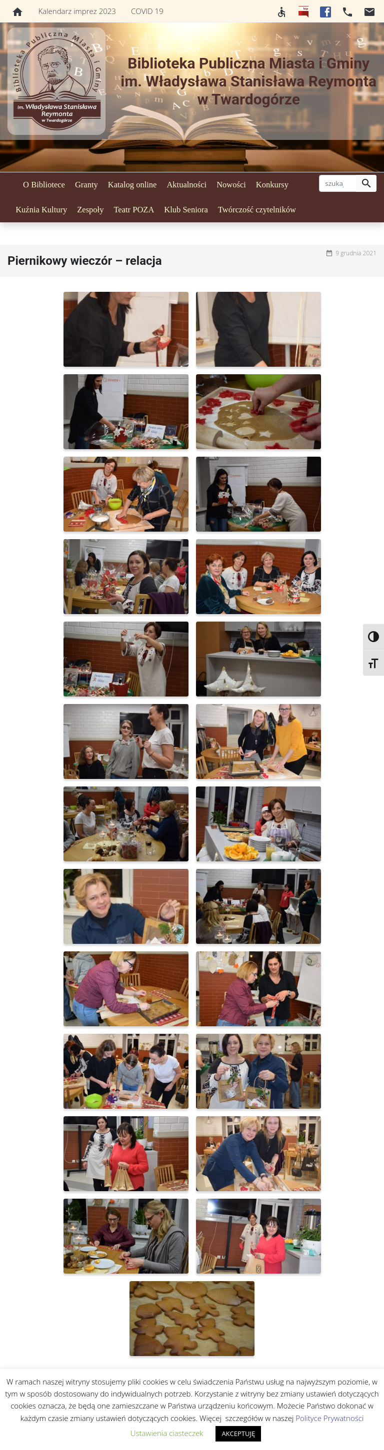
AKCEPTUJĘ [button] (238, 1433)
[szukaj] (337, 183)
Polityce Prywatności (330, 1418)
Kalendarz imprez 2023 (77, 11)
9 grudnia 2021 (356, 253)
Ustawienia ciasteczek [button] (167, 1433)
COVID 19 (147, 11)
